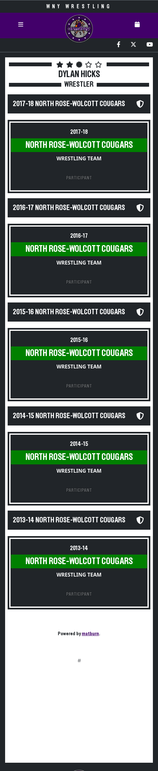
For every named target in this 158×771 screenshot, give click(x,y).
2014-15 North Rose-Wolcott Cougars (69, 416)
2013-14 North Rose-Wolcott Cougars (69, 520)
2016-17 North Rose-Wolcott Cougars (69, 208)
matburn (90, 633)
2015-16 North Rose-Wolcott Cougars (69, 312)
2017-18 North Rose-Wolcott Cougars (69, 104)
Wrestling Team (79, 158)
